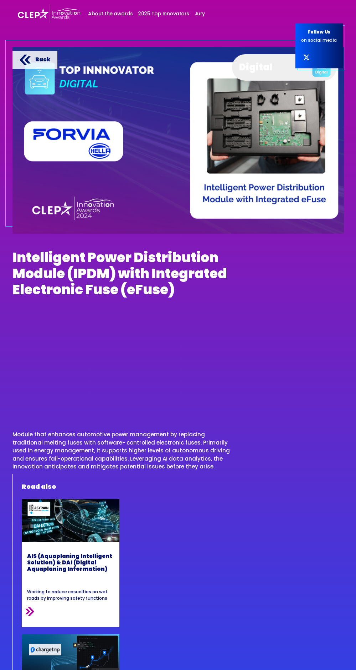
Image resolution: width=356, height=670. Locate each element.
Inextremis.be (329, 659)
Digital (285, 66)
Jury (200, 13)
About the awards (110, 13)
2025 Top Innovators (163, 13)
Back (35, 59)
